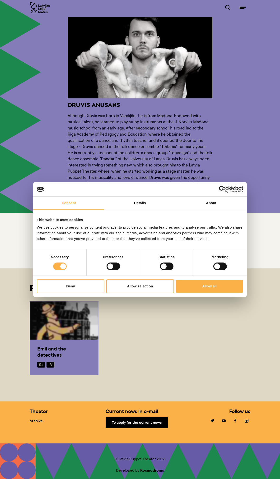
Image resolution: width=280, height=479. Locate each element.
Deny (70, 286)
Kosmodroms (152, 470)
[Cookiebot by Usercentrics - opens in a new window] (222, 189)
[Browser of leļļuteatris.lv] (227, 7)
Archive (36, 421)
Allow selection (140, 286)
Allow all (209, 286)
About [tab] (211, 203)
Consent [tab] (69, 203)
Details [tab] (140, 203)
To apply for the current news (137, 422)
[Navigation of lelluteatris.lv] (242, 7)
